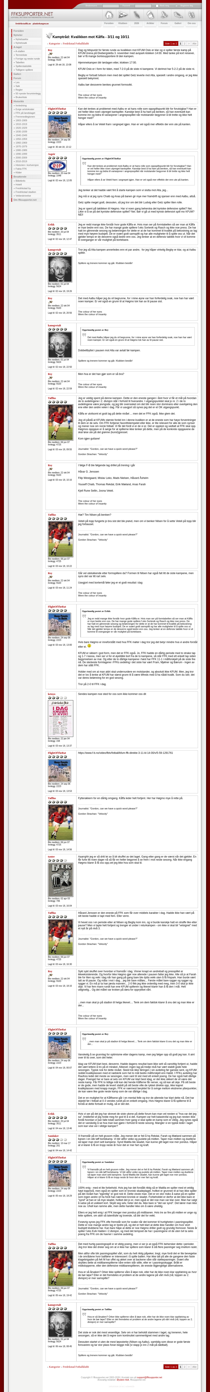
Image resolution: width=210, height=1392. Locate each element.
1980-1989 (21, 150)
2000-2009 (21, 157)
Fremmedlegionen (25, 116)
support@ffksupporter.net (149, 1377)
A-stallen (20, 51)
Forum (17, 78)
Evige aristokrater (25, 109)
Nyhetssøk (21, 43)
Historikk (19, 101)
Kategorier (54, 43)
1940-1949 (21, 135)
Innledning (21, 105)
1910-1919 (21, 124)
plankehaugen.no (41, 23)
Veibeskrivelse (23, 195)
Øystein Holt (123, 1380)
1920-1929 (21, 128)
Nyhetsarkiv (22, 39)
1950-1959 (21, 139)
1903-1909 (21, 120)
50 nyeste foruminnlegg (28, 93)
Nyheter (18, 35)
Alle (194, 43)
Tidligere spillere (24, 70)
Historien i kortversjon (27, 165)
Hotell (19, 184)
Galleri (17, 74)
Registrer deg (186, 5)
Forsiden (19, 31)
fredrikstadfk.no (23, 23)
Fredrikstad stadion (26, 192)
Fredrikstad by (23, 188)
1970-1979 (21, 146)
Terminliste (21, 55)
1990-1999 (21, 154)
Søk (18, 86)
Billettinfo (20, 180)
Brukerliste (21, 97)
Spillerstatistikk (24, 66)
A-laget (18, 47)
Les (17, 82)
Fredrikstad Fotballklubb (76, 43)
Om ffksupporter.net (25, 200)
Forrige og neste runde (28, 58)
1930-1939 (21, 131)
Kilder (19, 172)
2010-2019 (21, 161)
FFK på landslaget (25, 113)
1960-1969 (21, 142)
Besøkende (20, 176)
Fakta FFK (21, 168)
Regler (19, 89)
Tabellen (20, 62)
